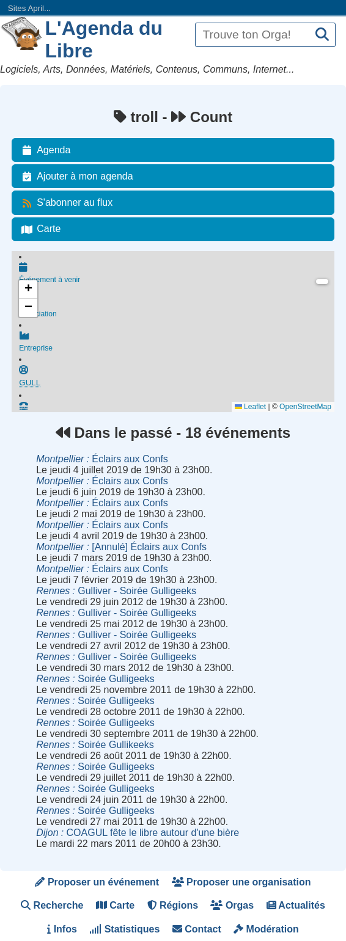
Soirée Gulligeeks (95, 679)
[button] (28, 289)
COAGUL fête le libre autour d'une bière (137, 832)
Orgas (232, 905)
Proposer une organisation (241, 882)
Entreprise (176, 344)
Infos (62, 929)
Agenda (43, 150)
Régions (173, 905)
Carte (39, 228)
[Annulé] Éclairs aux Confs (121, 547)
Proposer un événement (97, 882)
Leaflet (250, 406)
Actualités (296, 905)
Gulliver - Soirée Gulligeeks (116, 591)
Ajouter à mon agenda (75, 176)
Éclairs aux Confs (102, 459)
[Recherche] (322, 35)
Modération (266, 929)
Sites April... (29, 8)
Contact (196, 929)
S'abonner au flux (64, 202)
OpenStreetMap (305, 406)
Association (176, 309)
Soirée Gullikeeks (95, 744)
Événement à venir (176, 273)
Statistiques (124, 929)
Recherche (52, 905)
